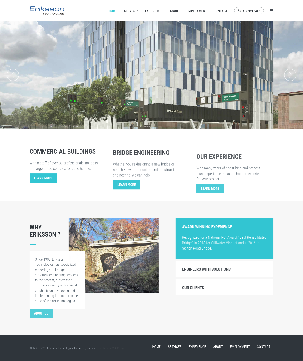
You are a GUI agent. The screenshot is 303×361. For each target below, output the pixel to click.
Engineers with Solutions (209, 269)
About (175, 11)
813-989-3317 (249, 11)
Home (113, 11)
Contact (221, 11)
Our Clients (196, 287)
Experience (154, 11)
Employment (197, 11)
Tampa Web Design (114, 348)
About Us (41, 313)
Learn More (43, 179)
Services (131, 11)
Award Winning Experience (210, 226)
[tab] (228, 226)
